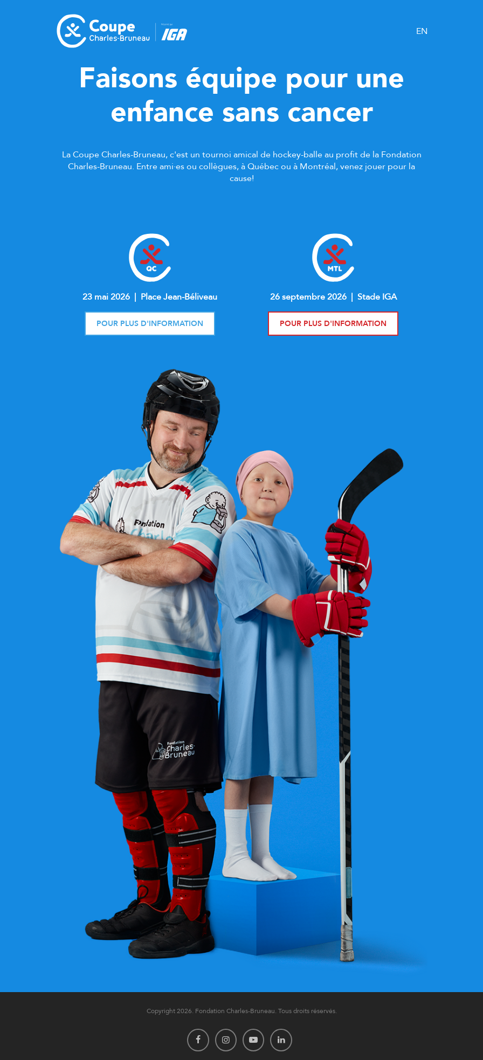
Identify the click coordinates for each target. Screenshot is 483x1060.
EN (421, 31)
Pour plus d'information (149, 323)
